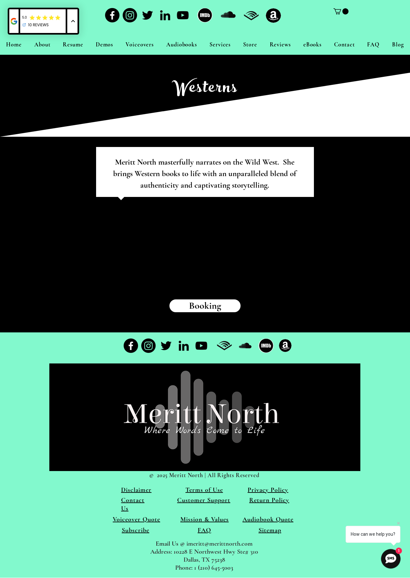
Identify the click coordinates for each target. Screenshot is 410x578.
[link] (340, 11)
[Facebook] (112, 15)
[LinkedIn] (165, 15)
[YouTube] (183, 15)
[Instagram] (130, 15)
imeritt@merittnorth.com (219, 544)
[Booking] (205, 305)
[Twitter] (147, 15)
